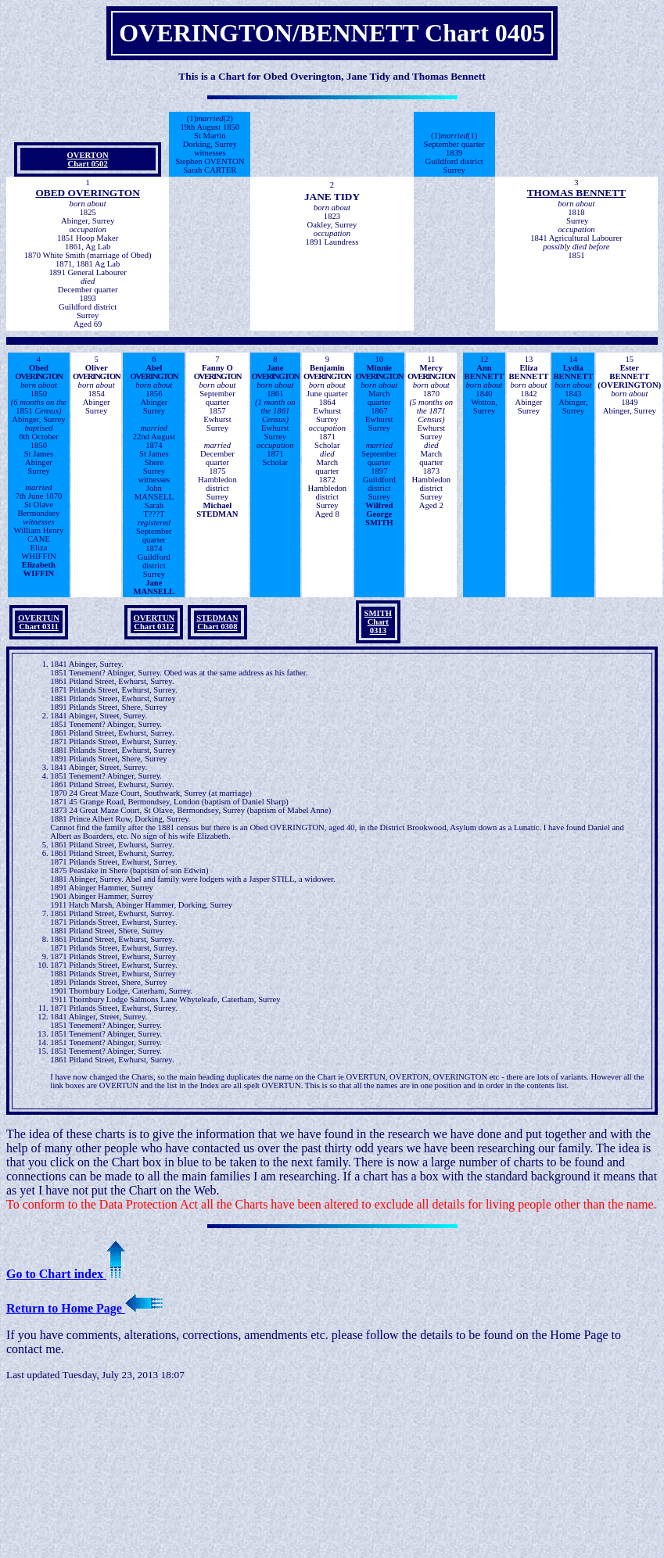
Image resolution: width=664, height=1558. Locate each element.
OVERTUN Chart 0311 (38, 622)
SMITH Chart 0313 (378, 622)
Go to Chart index (65, 1273)
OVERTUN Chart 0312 (153, 622)
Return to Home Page (84, 1308)
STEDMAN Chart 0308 (217, 622)
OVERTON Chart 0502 (87, 159)
